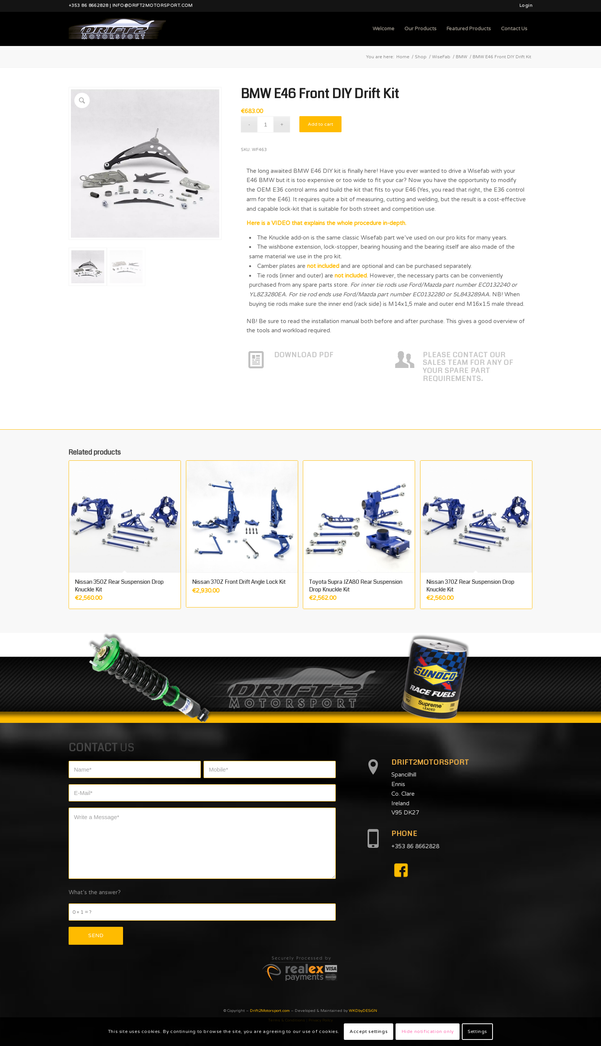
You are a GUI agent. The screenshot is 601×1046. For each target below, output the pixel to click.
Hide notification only (428, 1031)
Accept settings (369, 1031)
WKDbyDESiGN (363, 1010)
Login (525, 5)
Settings (477, 1031)
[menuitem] (524, 6)
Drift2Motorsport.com (270, 1010)
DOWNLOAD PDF (303, 355)
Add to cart (320, 124)
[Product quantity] (265, 124)
